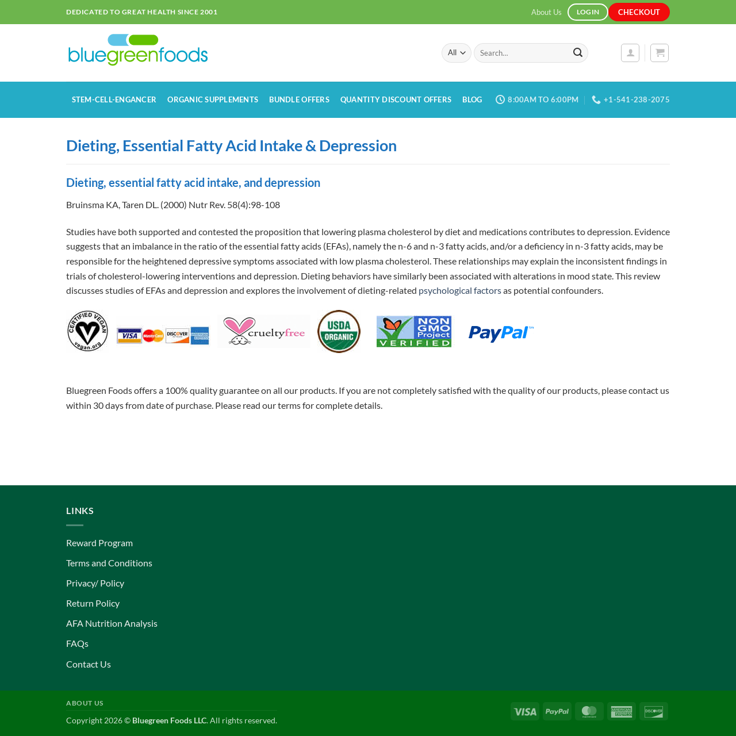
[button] (630, 53)
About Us (546, 12)
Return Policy (93, 602)
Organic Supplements (212, 99)
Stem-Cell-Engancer (114, 99)
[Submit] (578, 53)
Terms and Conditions (109, 562)
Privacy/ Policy (95, 582)
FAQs (77, 643)
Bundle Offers (299, 99)
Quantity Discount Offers (395, 99)
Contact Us (88, 663)
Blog (472, 99)
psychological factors (460, 290)
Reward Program (99, 542)
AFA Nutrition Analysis (112, 623)
